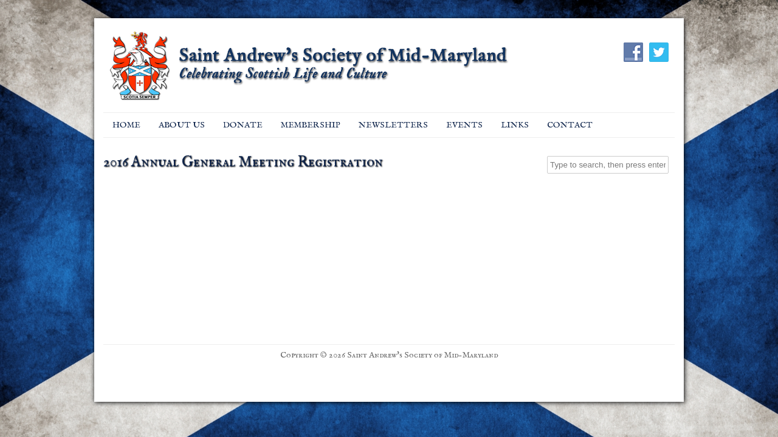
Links (515, 125)
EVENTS (464, 125)
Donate (243, 125)
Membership (310, 125)
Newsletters (393, 125)
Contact (570, 125)
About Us (182, 125)
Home (126, 125)
